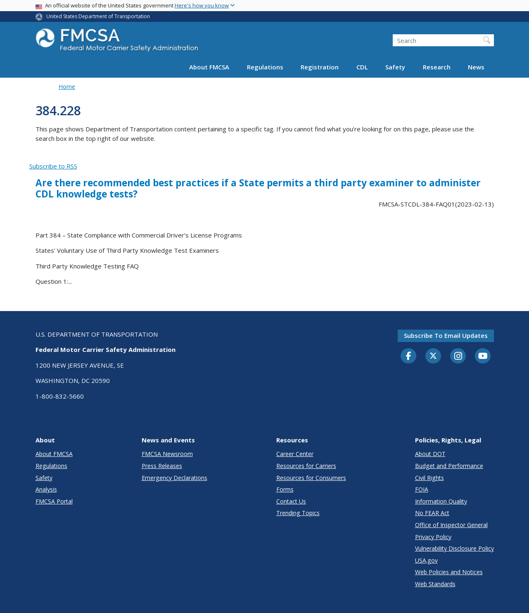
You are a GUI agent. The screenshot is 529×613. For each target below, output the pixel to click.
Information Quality (441, 501)
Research (437, 67)
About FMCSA (209, 67)
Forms (285, 489)
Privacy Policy (433, 537)
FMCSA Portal (54, 501)
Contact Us (291, 501)
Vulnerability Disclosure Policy (454, 548)
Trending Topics (298, 513)
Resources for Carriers (306, 466)
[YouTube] (483, 356)
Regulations (265, 67)
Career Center (294, 454)
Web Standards (435, 584)
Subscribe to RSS (53, 166)
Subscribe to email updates (446, 335)
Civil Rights (429, 478)
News (476, 67)
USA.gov (426, 560)
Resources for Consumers (311, 478)
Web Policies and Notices (449, 572)
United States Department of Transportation (98, 16)
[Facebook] (408, 356)
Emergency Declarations (174, 478)
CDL (362, 67)
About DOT (430, 454)
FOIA (421, 489)
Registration (320, 67)
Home (67, 86)
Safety (395, 67)
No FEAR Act (432, 513)
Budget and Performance (449, 466)
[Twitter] (433, 356)
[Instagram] (458, 357)
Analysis (46, 489)
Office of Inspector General (451, 525)
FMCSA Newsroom (167, 454)
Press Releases (162, 466)
